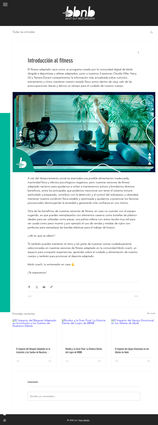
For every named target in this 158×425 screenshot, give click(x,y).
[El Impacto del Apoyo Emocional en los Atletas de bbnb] (133, 331)
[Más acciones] (138, 52)
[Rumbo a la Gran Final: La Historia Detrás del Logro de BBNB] (84, 331)
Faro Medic (84, 420)
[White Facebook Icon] (4, 402)
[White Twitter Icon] (4, 408)
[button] (5, 4)
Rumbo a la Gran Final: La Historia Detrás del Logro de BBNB (84, 350)
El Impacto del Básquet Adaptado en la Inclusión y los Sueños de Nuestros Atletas (33, 350)
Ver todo (151, 313)
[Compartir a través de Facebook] (29, 286)
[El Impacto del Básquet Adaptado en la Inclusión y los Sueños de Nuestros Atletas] (35, 331)
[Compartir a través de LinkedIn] (44, 286)
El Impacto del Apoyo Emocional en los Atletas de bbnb (132, 350)
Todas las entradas (23, 32)
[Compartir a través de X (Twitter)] (36, 286)
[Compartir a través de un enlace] (51, 286)
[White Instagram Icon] (4, 420)
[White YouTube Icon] (4, 414)
